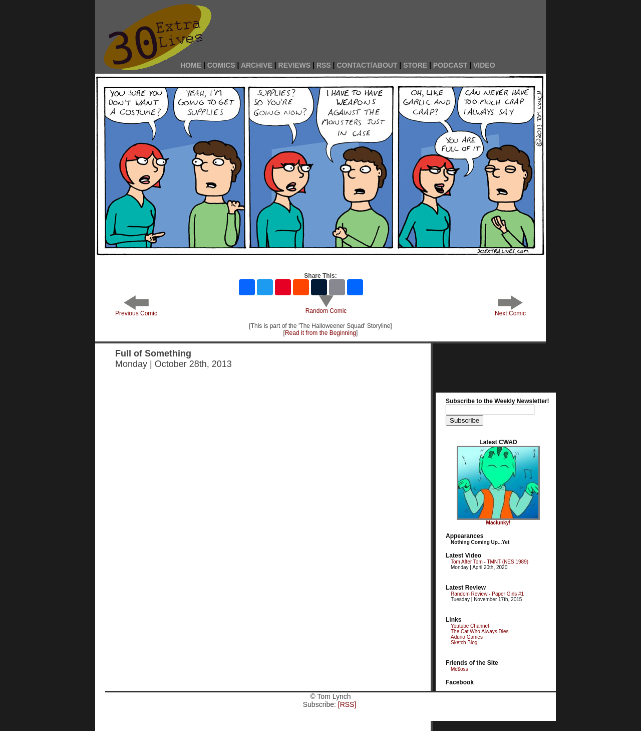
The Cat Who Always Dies (480, 631)
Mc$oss (459, 669)
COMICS (221, 65)
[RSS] (347, 704)
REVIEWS (294, 65)
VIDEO (484, 65)
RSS (323, 65)
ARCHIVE (256, 65)
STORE (415, 65)
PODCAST (450, 65)
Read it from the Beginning (320, 332)
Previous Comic (136, 310)
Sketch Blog (464, 642)
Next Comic (510, 310)
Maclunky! (498, 522)
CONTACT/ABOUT (367, 65)
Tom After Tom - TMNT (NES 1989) (489, 562)
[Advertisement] (385, 26)
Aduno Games (467, 637)
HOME (190, 65)
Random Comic (326, 308)
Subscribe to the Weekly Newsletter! (497, 401)
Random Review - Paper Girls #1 (487, 594)
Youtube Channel (470, 626)
